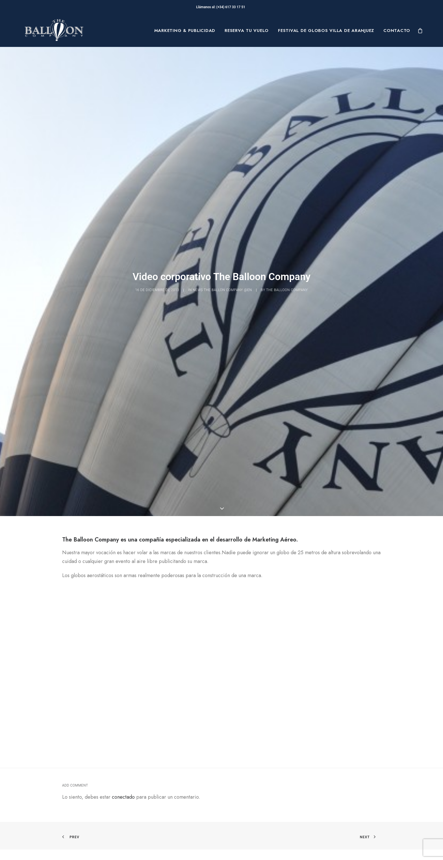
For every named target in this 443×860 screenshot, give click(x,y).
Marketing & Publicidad (185, 30)
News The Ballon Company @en (222, 265)
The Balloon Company (287, 265)
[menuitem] (185, 30)
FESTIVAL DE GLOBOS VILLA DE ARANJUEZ (326, 30)
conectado (123, 747)
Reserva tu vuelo (247, 30)
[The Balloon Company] (54, 30)
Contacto (396, 30)
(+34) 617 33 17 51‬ (231, 7)
